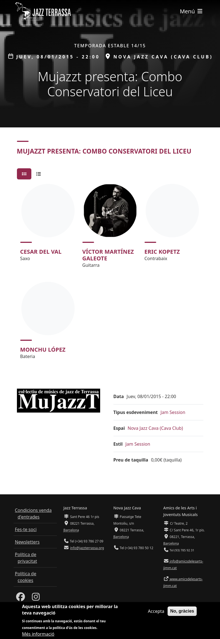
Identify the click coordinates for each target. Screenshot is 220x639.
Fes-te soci (26, 529)
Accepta (156, 612)
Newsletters (27, 542)
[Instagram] (35, 598)
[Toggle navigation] (191, 11)
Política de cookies (25, 577)
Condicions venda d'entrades (33, 513)
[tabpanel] (110, 274)
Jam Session (173, 412)
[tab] (24, 173)
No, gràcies (182, 612)
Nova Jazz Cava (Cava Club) (155, 428)
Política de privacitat (26, 557)
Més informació (38, 635)
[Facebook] (20, 598)
